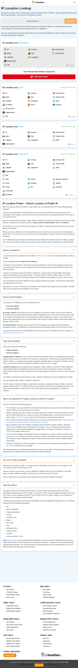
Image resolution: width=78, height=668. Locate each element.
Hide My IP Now (39, 76)
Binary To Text (47, 627)
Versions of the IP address (12, 297)
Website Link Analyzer (13, 641)
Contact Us (46, 646)
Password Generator (49, 608)
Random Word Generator (51, 624)
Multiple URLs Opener (13, 643)
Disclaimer (46, 641)
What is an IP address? (11, 250)
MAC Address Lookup (50, 606)
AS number (10, 445)
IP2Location (23, 43)
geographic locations (13, 436)
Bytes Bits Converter (49, 630)
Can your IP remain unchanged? (14, 460)
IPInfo (20, 126)
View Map (70, 65)
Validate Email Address (13, 608)
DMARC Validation (49, 597)
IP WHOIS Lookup (22, 417)
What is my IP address (44, 256)
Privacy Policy (63, 662)
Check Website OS (12, 627)
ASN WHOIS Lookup (12, 595)
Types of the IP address (11, 341)
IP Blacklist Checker (12, 606)
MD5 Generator (48, 611)
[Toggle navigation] (3, 2)
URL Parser (10, 630)
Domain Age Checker (13, 638)
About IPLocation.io (10, 485)
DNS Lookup (47, 595)
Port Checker (10, 622)
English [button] (9, 655)
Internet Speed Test (49, 622)
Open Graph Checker (13, 646)
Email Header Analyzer (13, 611)
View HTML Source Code (14, 624)
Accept (39, 665)
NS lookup (46, 592)
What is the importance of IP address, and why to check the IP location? (29, 399)
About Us (46, 638)
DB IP (20, 87)
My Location (10, 589)
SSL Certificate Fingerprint (51, 613)
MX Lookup (46, 589)
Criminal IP (23, 154)
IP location (13, 540)
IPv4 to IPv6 (10, 597)
